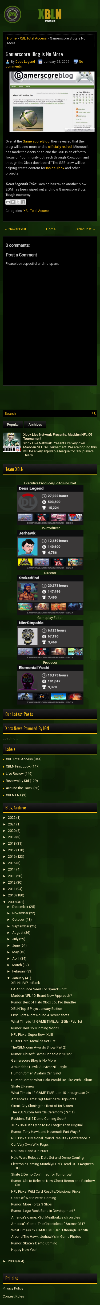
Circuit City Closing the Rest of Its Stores (42, 1106)
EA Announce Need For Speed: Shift (39, 989)
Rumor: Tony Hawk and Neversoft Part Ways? (45, 1132)
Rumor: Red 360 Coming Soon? (35, 1028)
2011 (11, 889)
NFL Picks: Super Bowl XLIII (32, 1035)
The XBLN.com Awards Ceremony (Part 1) (43, 1112)
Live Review (15, 774)
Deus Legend (25, 62)
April (15, 958)
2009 (11, 902)
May (15, 952)
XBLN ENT (13, 795)
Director (50, 573)
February (19, 971)
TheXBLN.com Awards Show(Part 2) (38, 1047)
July (15, 939)
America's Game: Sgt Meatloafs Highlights (43, 1099)
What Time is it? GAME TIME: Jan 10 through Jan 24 (50, 1093)
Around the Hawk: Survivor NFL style (39, 1067)
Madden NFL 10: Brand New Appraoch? (41, 996)
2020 (11, 831)
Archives (35, 424)
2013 (11, 876)
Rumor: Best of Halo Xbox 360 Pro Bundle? (44, 1002)
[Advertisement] (51, 396)
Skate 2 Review (22, 1086)
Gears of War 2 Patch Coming (33, 1198)
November (20, 913)
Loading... (10, 738)
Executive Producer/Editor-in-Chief (50, 483)
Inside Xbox (55, 168)
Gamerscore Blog (36, 141)
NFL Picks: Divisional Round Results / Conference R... (51, 1138)
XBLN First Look (18, 766)
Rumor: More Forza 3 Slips (31, 1204)
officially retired (60, 147)
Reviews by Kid (17, 781)
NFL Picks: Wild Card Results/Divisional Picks (46, 1191)
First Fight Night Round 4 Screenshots (40, 1015)
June (16, 945)
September (20, 926)
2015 (11, 863)
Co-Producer (50, 528)
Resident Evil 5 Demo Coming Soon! (38, 1119)
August (17, 933)
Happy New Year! (24, 1250)
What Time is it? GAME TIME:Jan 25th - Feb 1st (46, 1021)
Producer (50, 663)
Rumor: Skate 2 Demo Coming (34, 1243)
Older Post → (85, 229)
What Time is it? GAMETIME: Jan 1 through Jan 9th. (50, 1230)
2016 (11, 857)
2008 (11, 1261)
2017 (11, 850)
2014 (11, 869)
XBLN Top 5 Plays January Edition (36, 1009)
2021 (11, 824)
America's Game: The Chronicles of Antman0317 (48, 1224)
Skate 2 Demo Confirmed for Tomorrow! (41, 1174)
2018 (11, 843)
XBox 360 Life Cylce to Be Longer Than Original (47, 1125)
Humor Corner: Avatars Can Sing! (36, 1073)
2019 (11, 837)
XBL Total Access (33, 38)
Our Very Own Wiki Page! (30, 1144)
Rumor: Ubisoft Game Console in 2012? (41, 1054)
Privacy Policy (13, 1288)
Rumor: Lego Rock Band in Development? (43, 1211)
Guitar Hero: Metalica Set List (33, 1041)
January (18, 978)
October (18, 920)
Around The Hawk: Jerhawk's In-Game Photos (46, 1237)
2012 (11, 882)
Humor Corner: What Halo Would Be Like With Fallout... (52, 1080)
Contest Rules (13, 1296)
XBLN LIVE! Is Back (25, 983)
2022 (11, 818)
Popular (13, 424)
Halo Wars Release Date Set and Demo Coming (47, 1158)
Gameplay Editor (50, 618)
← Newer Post (15, 229)
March (17, 965)
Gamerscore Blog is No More (34, 54)
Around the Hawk (19, 788)
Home (12, 38)
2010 (11, 895)
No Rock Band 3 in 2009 (29, 1151)
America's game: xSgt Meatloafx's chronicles (45, 1217)
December (20, 907)
